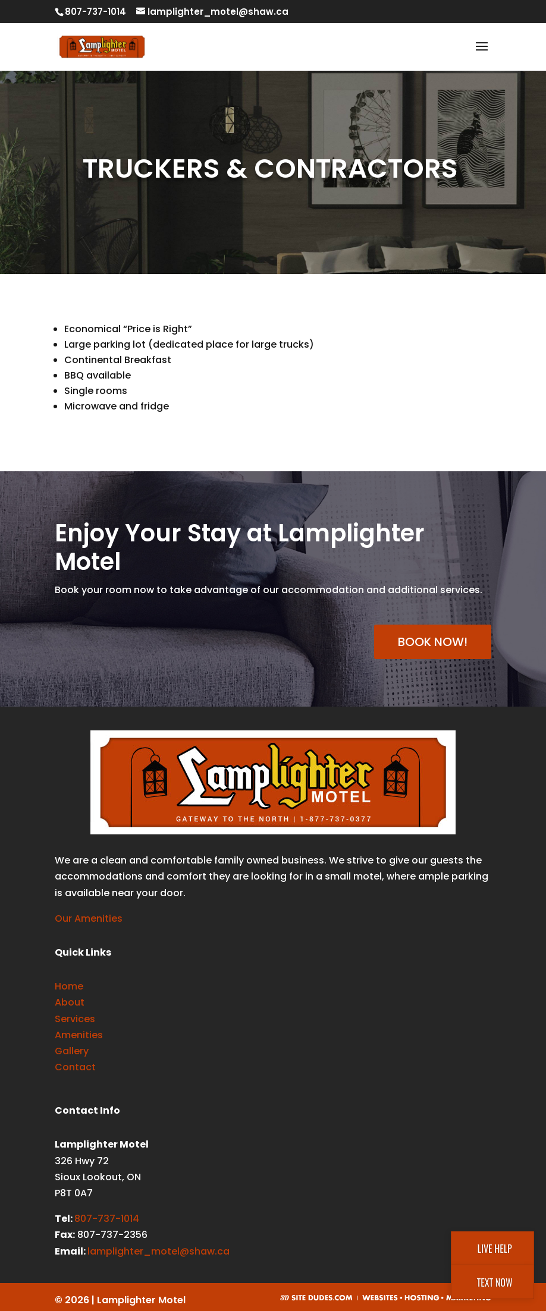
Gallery (72, 1051)
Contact (75, 1067)
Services (75, 1019)
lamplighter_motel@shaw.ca (158, 1251)
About (69, 1002)
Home (69, 986)
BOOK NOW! (432, 642)
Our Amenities (89, 918)
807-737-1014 (106, 1218)
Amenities (79, 1035)
